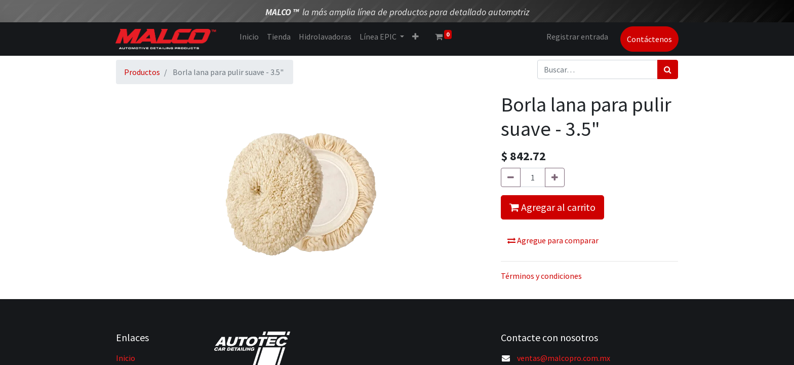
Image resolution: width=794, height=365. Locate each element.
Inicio (125, 358)
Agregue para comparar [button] (553, 240)
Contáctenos (648, 39)
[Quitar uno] (511, 177)
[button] (415, 36)
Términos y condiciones (541, 276)
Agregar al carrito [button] (552, 207)
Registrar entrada (577, 36)
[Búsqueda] (667, 69)
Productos (142, 72)
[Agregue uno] (555, 177)
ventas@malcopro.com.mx (563, 358)
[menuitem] (249, 36)
